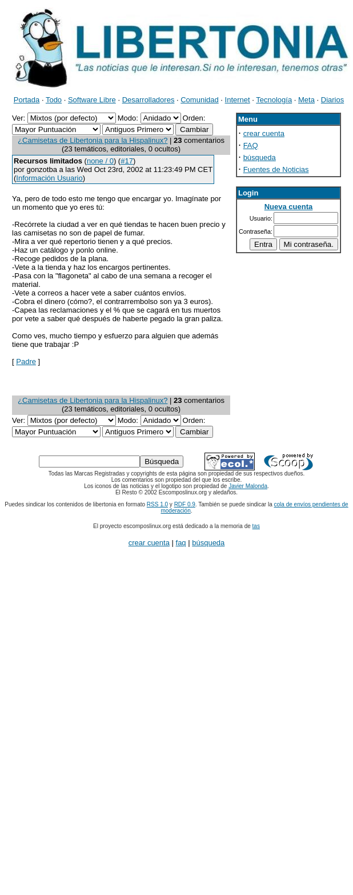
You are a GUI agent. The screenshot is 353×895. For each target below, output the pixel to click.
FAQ (250, 145)
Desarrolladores (148, 99)
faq (181, 542)
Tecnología (274, 99)
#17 (127, 161)
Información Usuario (49, 178)
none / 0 (100, 161)
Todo (54, 99)
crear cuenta (263, 133)
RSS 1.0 (157, 504)
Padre (26, 361)
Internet (237, 99)
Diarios (332, 99)
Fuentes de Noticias (276, 169)
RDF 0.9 (184, 504)
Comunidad (199, 99)
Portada (27, 99)
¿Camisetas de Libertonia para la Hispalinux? (92, 140)
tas (256, 526)
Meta (306, 99)
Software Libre (92, 99)
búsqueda (259, 157)
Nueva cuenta (288, 206)
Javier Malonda (247, 486)
